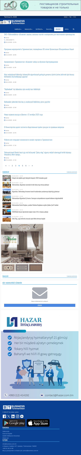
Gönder (40, 305)
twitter (9, 416)
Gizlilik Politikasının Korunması (11, 436)
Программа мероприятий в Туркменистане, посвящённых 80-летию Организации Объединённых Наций (39, 49)
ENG (65, 17)
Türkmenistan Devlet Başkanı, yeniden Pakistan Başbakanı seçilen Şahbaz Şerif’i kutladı (35, 205)
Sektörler (39, 29)
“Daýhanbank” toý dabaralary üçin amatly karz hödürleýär (22, 89)
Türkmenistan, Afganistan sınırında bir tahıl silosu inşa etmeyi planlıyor (30, 185)
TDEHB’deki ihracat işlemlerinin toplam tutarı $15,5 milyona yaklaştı (30, 212)
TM (70, 17)
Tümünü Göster (72, 172)
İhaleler (5, 276)
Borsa (67, 29)
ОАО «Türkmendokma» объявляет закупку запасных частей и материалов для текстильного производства (39, 34)
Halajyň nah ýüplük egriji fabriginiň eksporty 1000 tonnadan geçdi (29, 178)
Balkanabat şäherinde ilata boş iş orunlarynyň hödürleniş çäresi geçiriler (27, 101)
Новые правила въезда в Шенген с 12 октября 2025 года (23, 114)
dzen (21, 416)
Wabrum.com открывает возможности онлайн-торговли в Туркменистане (28, 139)
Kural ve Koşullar (7, 433)
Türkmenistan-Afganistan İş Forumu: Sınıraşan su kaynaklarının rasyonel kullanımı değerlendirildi (37, 198)
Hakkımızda (6, 431)
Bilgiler (58, 29)
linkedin (13, 416)
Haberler (6, 172)
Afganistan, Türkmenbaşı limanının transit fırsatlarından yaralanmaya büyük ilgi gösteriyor (35, 191)
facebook (5, 416)
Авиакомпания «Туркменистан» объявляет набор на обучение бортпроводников (31, 61)
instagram (17, 416)
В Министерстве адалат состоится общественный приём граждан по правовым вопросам (34, 127)
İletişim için (6, 438)
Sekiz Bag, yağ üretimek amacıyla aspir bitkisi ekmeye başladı (28, 218)
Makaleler (28, 29)
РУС (74, 17)
